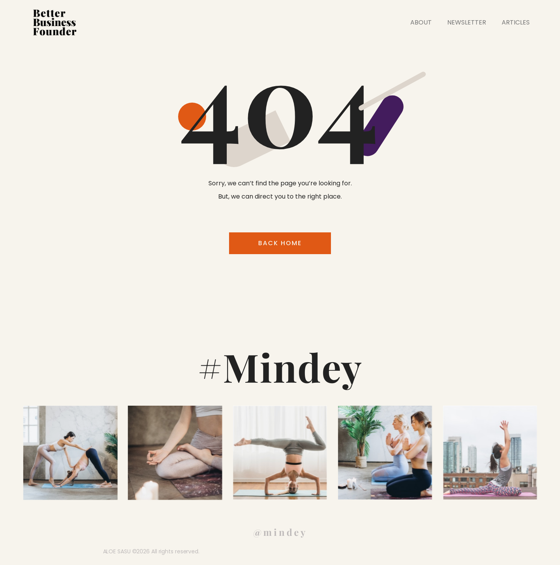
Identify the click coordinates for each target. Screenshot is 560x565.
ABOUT (421, 22)
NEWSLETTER (466, 22)
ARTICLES (516, 22)
